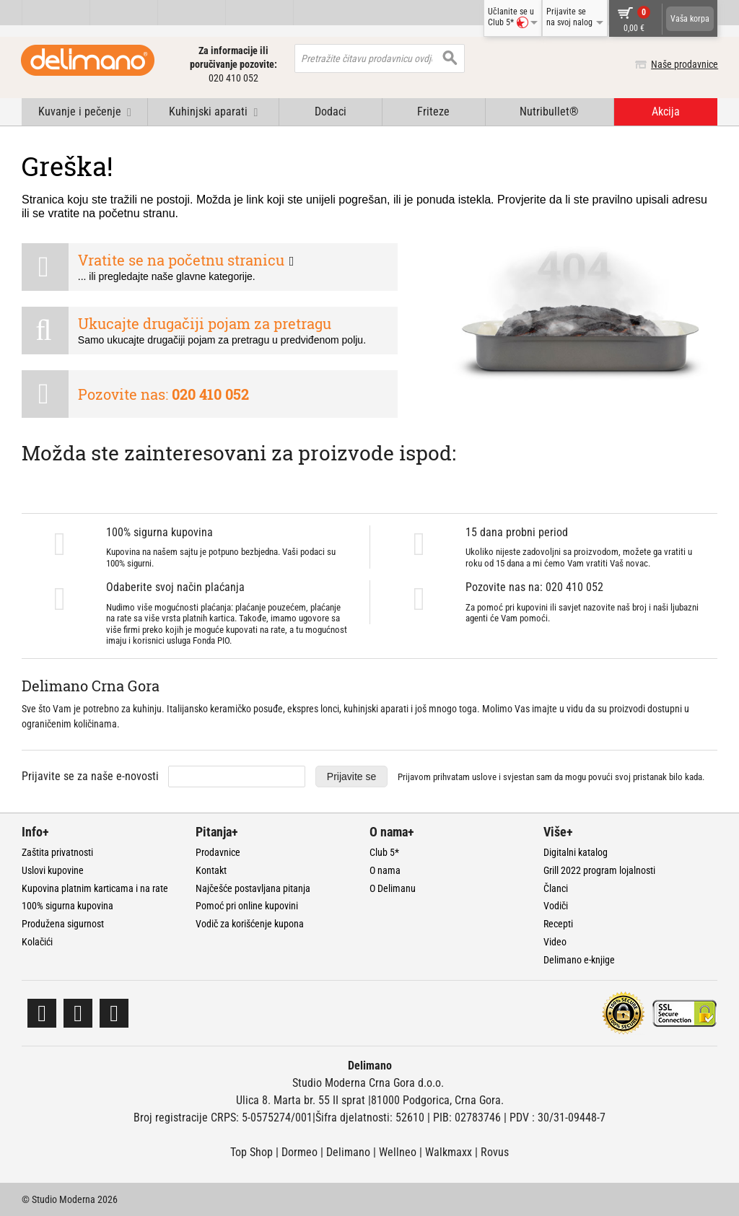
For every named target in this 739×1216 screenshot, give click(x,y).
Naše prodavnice (683, 64)
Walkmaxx (448, 1152)
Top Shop (251, 1152)
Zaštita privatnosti (57, 852)
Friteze (433, 111)
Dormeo (299, 1152)
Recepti (558, 924)
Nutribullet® (549, 111)
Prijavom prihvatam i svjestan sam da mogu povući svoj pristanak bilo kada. (551, 777)
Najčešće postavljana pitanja (253, 888)
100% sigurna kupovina (67, 905)
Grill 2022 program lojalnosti (599, 870)
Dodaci (330, 111)
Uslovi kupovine (53, 870)
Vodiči (555, 905)
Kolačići (37, 942)
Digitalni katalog (575, 852)
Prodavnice (218, 852)
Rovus (495, 1152)
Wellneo (397, 1152)
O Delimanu (393, 888)
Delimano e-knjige (579, 960)
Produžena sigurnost (63, 924)
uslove (484, 776)
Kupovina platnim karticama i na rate (95, 888)
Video (555, 942)
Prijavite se (351, 776)
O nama (385, 870)
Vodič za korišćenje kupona (250, 924)
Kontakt (211, 870)
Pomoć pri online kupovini (247, 905)
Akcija (666, 111)
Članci (555, 888)
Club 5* (384, 852)
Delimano (348, 1152)
